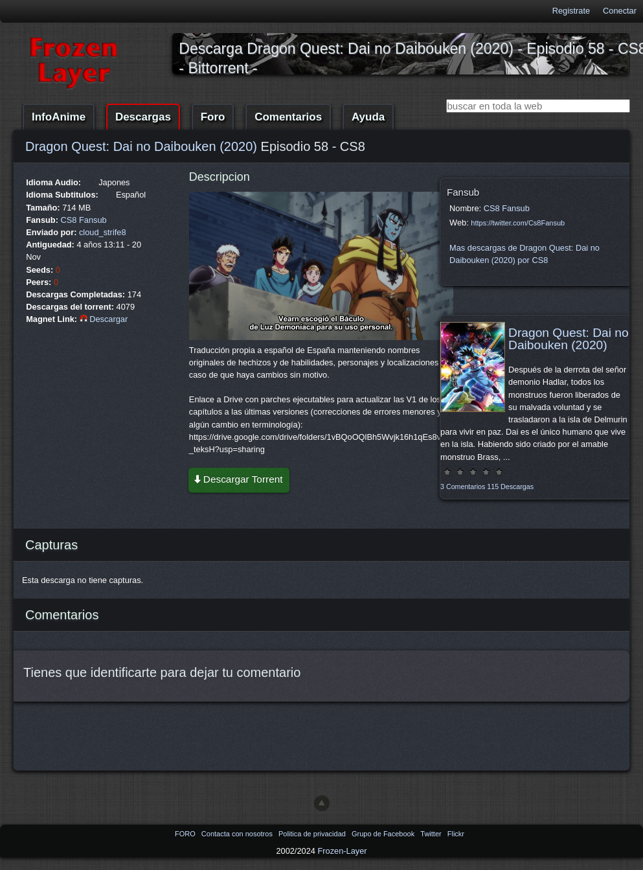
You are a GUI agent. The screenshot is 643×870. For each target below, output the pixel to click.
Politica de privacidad (313, 834)
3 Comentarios (462, 486)
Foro (213, 117)
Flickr (455, 834)
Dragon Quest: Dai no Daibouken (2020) (141, 146)
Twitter (431, 834)
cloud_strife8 (102, 232)
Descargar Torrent (238, 479)
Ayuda (368, 117)
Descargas (143, 117)
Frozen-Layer (342, 851)
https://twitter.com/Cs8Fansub (518, 223)
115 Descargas (510, 486)
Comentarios (288, 117)
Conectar (620, 11)
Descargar (104, 319)
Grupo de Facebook (384, 834)
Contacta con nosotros (238, 834)
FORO (186, 834)
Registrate (571, 11)
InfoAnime (58, 117)
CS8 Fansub (84, 220)
